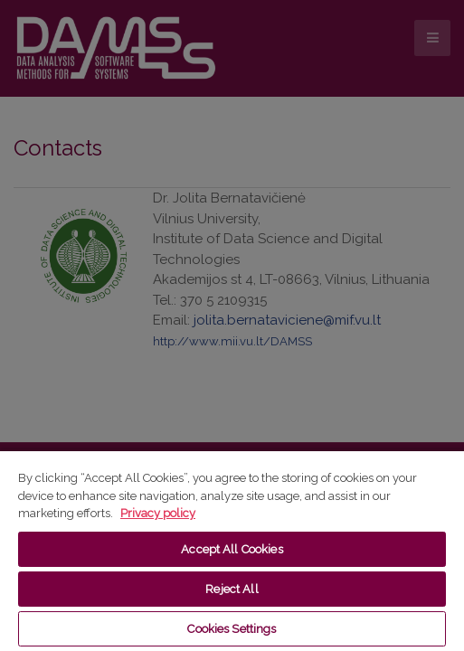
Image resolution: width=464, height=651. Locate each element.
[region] (232, 550)
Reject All (231, 589)
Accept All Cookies (231, 549)
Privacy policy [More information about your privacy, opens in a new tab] (157, 513)
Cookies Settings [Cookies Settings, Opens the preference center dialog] (231, 629)
